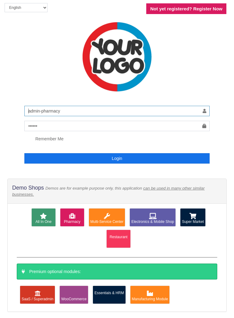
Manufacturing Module (150, 295)
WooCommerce (74, 295)
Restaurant (119, 237)
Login (117, 158)
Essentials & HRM (109, 293)
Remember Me (43, 139)
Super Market (193, 218)
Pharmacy (72, 218)
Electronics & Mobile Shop (152, 218)
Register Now (186, 8)
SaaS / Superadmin (37, 295)
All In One (43, 218)
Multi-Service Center (107, 218)
